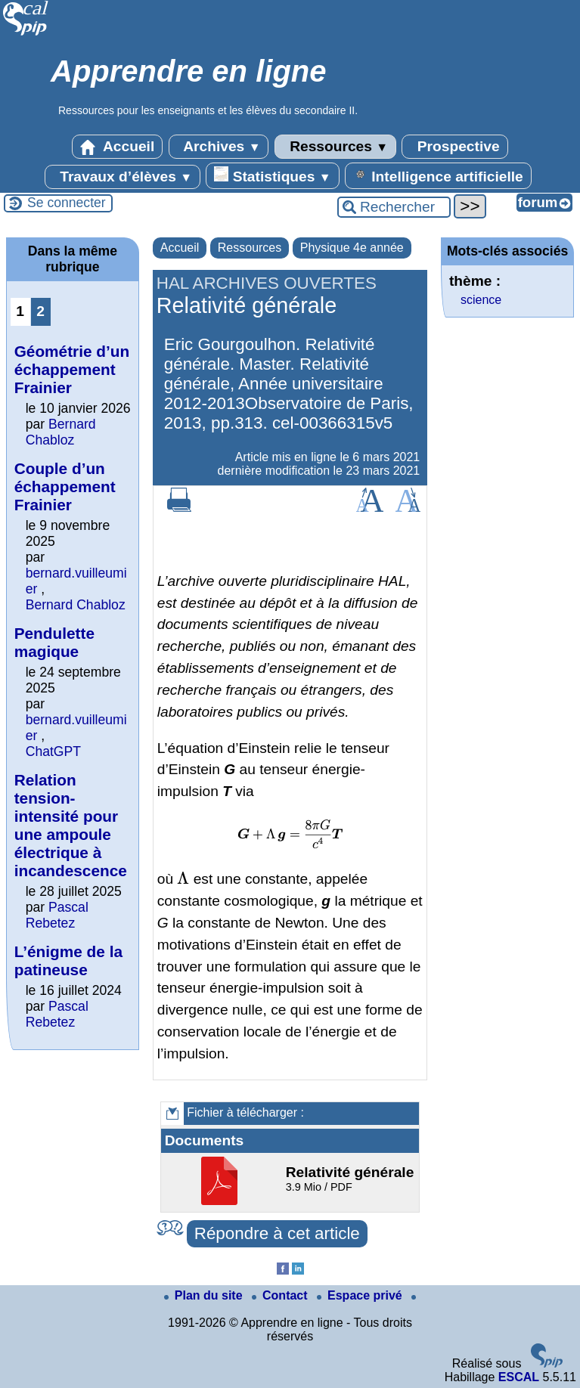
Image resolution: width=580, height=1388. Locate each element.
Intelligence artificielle (438, 175)
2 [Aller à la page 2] (40, 311)
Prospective (454, 146)
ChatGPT (53, 751)
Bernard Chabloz (61, 432)
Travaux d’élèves (122, 177)
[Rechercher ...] (394, 207)
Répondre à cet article (277, 1233)
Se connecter (66, 202)
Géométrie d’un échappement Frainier (72, 369)
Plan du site (205, 1295)
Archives (219, 146)
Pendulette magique (54, 642)
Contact (281, 1295)
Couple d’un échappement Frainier (65, 486)
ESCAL (518, 1377)
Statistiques (272, 175)
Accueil (117, 146)
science (481, 299)
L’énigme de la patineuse (68, 960)
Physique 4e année (352, 247)
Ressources (335, 146)
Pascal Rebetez (57, 915)
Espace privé (361, 1295)
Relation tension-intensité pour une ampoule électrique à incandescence (70, 825)
